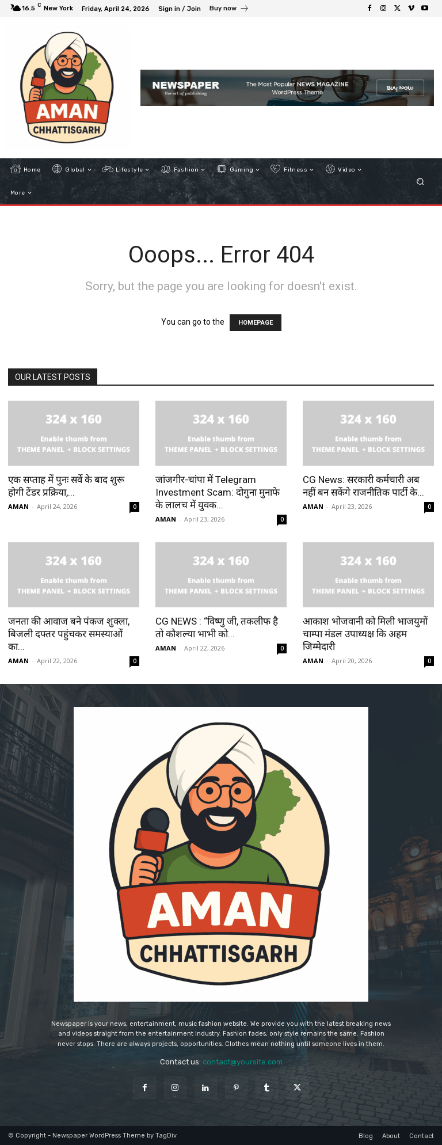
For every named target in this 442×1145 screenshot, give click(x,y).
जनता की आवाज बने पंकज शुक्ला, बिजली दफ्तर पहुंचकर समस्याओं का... (68, 633)
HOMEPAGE (255, 322)
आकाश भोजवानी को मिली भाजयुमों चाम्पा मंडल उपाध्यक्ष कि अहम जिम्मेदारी (365, 633)
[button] (420, 181)
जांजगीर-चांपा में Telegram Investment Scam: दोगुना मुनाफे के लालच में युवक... (217, 492)
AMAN (18, 506)
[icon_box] (229, 9)
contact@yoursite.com (243, 1061)
